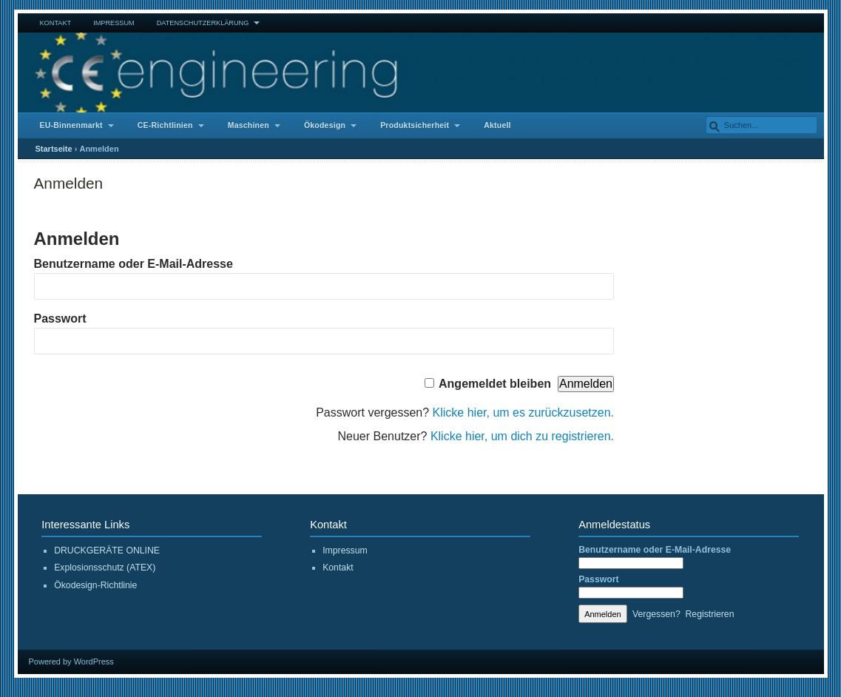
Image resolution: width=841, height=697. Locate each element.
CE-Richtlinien (165, 125)
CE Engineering (421, 72)
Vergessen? (656, 614)
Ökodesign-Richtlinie (95, 585)
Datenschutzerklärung (203, 23)
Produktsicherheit (414, 125)
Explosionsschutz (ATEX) (104, 567)
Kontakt (56, 23)
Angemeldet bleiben (495, 383)
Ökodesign (324, 125)
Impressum (114, 23)
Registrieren (710, 614)
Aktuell (497, 125)
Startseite (54, 148)
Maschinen (248, 125)
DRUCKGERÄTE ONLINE (107, 550)
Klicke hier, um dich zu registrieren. (522, 436)
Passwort (60, 318)
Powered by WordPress (71, 661)
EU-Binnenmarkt (71, 125)
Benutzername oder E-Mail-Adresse (133, 263)
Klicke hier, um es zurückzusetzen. (523, 412)
